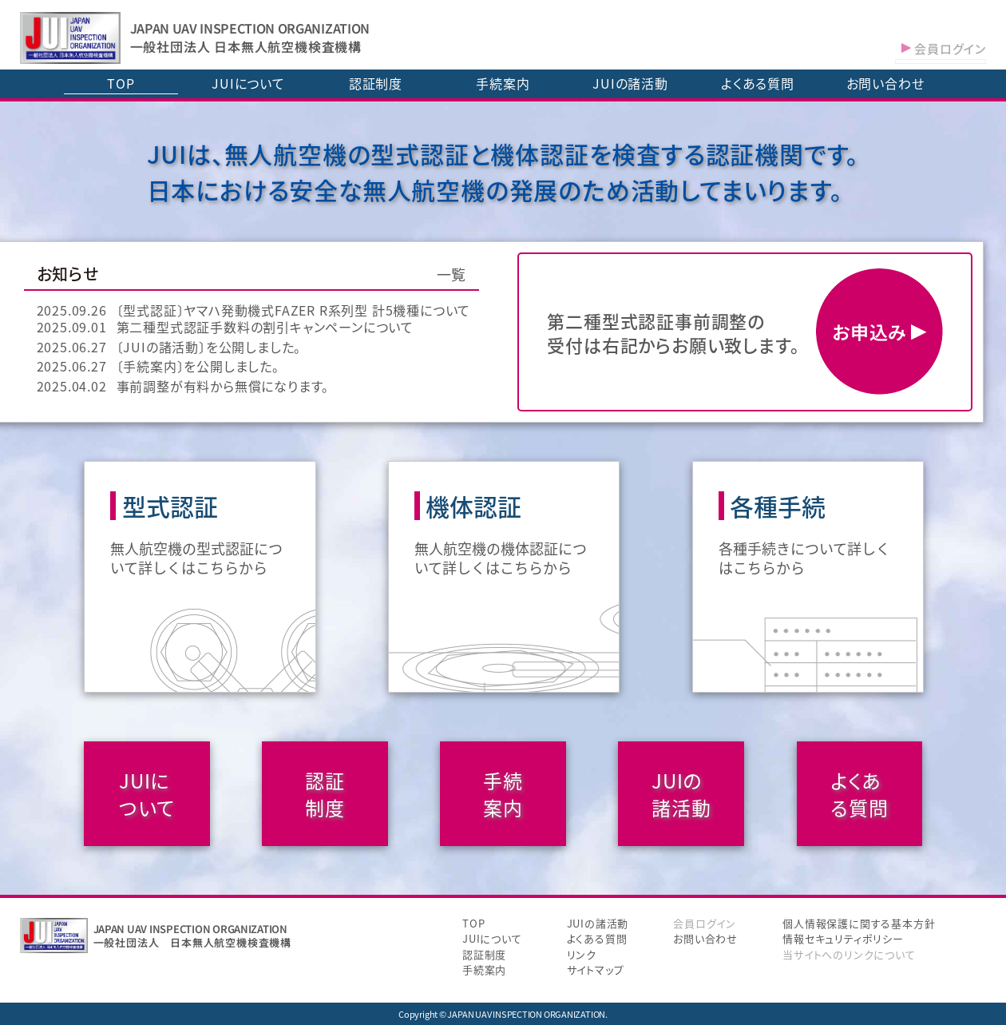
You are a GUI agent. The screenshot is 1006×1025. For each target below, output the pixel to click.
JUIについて (248, 83)
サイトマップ (595, 969)
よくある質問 (757, 83)
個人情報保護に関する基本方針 (858, 923)
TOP (120, 83)
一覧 (452, 274)
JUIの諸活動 (630, 83)
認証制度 (375, 83)
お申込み (879, 331)
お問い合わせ (885, 83)
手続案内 (502, 83)
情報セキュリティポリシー (843, 938)
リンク (581, 954)
